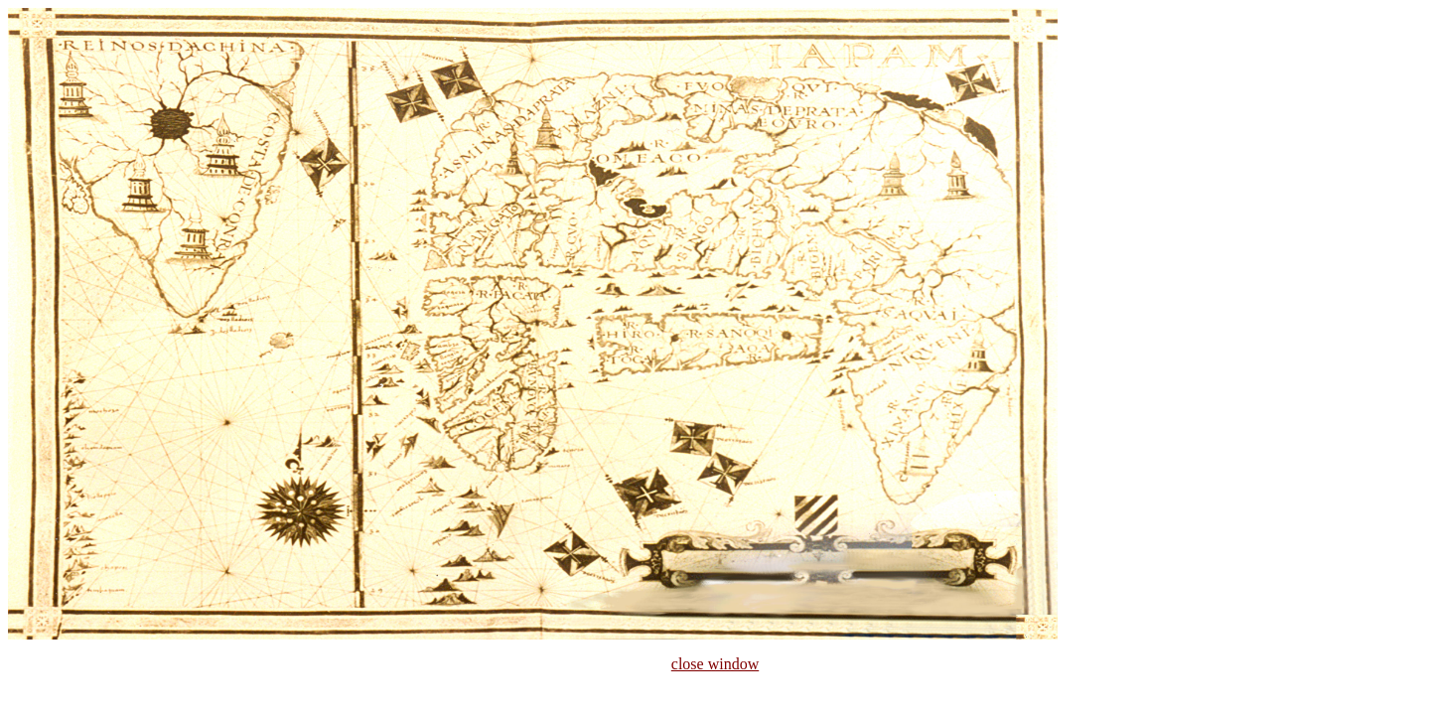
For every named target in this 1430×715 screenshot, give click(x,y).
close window (715, 663)
